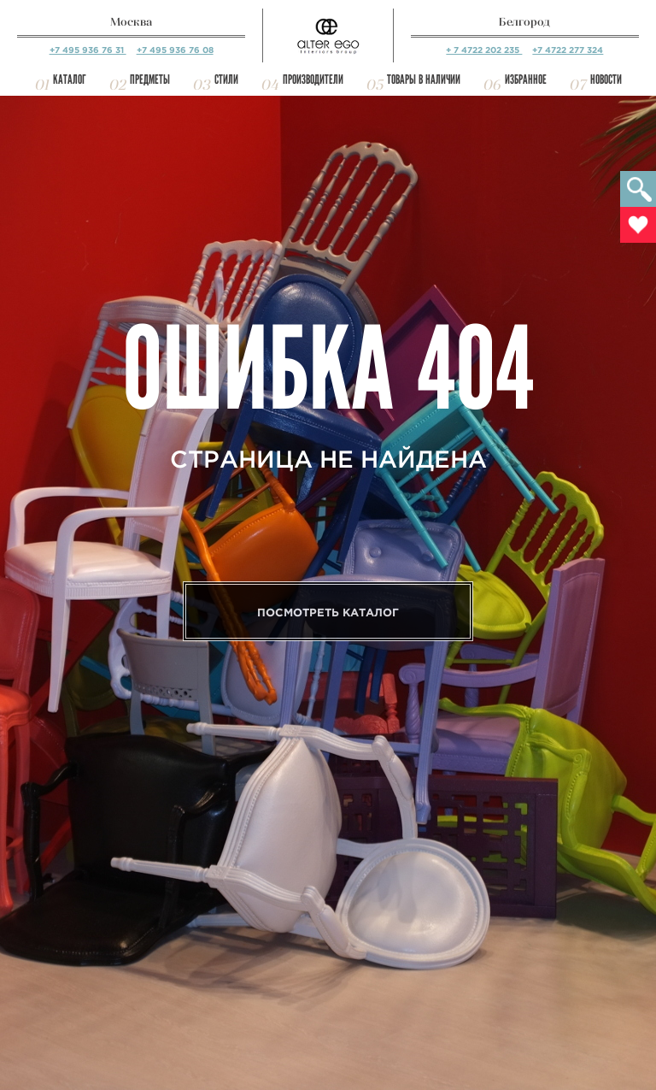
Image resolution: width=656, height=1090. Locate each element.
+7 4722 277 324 (567, 50)
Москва (131, 22)
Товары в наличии (423, 79)
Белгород (524, 22)
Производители (313, 79)
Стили (226, 79)
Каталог (69, 79)
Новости (606, 79)
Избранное (526, 79)
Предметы (150, 79)
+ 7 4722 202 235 (484, 50)
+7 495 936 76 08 (175, 50)
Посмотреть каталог (328, 612)
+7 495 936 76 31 (88, 50)
